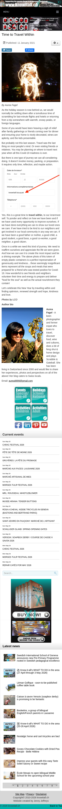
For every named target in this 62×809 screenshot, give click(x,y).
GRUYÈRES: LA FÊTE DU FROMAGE (19, 460)
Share (29, 50)
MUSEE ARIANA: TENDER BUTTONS (19, 501)
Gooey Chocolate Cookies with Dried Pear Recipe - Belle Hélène (38, 750)
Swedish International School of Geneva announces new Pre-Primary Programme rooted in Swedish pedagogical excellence (38, 658)
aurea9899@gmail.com (21, 380)
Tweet (7, 50)
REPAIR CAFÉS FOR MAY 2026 (16, 565)
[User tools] (55, 43)
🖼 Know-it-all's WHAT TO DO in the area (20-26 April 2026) (38, 725)
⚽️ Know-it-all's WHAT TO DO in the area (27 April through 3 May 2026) (38, 671)
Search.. (3, 575)
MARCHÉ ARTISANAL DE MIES (16, 477)
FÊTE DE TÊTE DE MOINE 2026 (17, 452)
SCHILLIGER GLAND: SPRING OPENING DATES (24, 529)
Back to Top (56, 805)
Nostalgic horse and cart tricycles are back (38, 736)
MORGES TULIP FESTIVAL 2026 (17, 485)
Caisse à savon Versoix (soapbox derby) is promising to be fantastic (37, 698)
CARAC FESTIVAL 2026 (13, 445)
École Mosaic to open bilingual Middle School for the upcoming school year (36, 774)
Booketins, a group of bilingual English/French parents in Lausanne (35, 711)
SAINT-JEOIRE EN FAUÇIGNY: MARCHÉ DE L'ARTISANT (28, 521)
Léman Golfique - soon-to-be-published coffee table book (37, 684)
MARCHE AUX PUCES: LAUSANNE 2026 (21, 469)
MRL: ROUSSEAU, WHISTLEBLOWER (19, 493)
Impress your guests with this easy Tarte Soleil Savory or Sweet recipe (37, 762)
